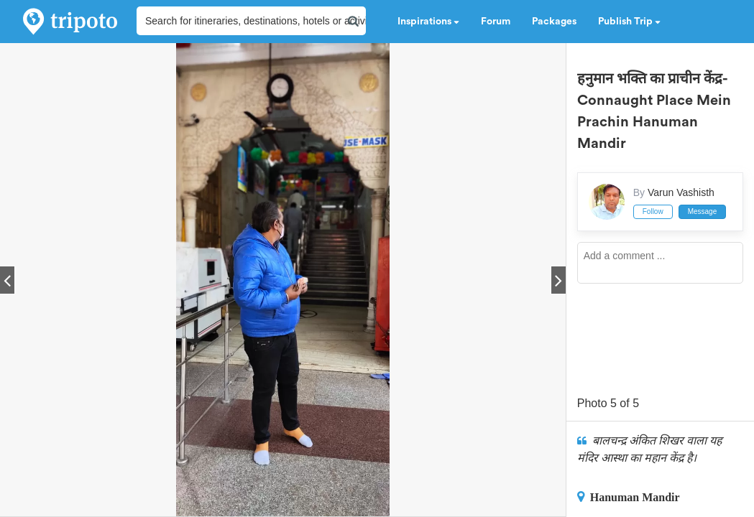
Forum (495, 22)
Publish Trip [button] (629, 22)
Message (702, 211)
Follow (653, 211)
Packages (554, 22)
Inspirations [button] (428, 22)
